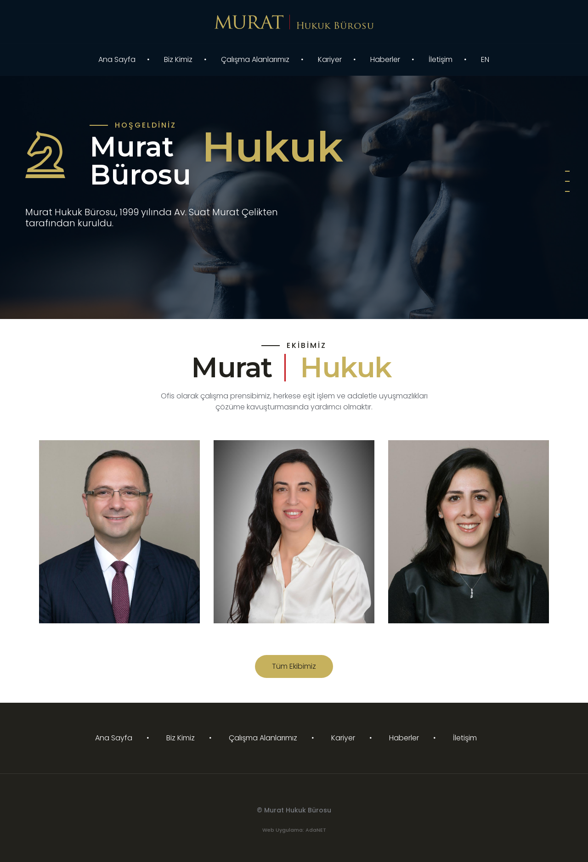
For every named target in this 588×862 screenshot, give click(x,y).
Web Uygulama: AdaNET (294, 830)
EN (485, 59)
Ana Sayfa (117, 59)
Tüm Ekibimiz (294, 666)
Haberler (385, 59)
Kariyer (330, 59)
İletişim (440, 59)
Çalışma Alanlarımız (255, 59)
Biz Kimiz (178, 59)
